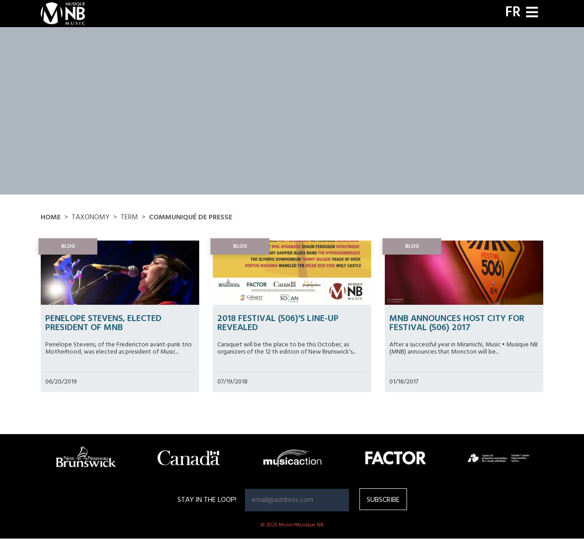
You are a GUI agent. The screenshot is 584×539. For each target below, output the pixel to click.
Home (51, 217)
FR (513, 12)
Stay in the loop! (206, 500)
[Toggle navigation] (532, 13)
